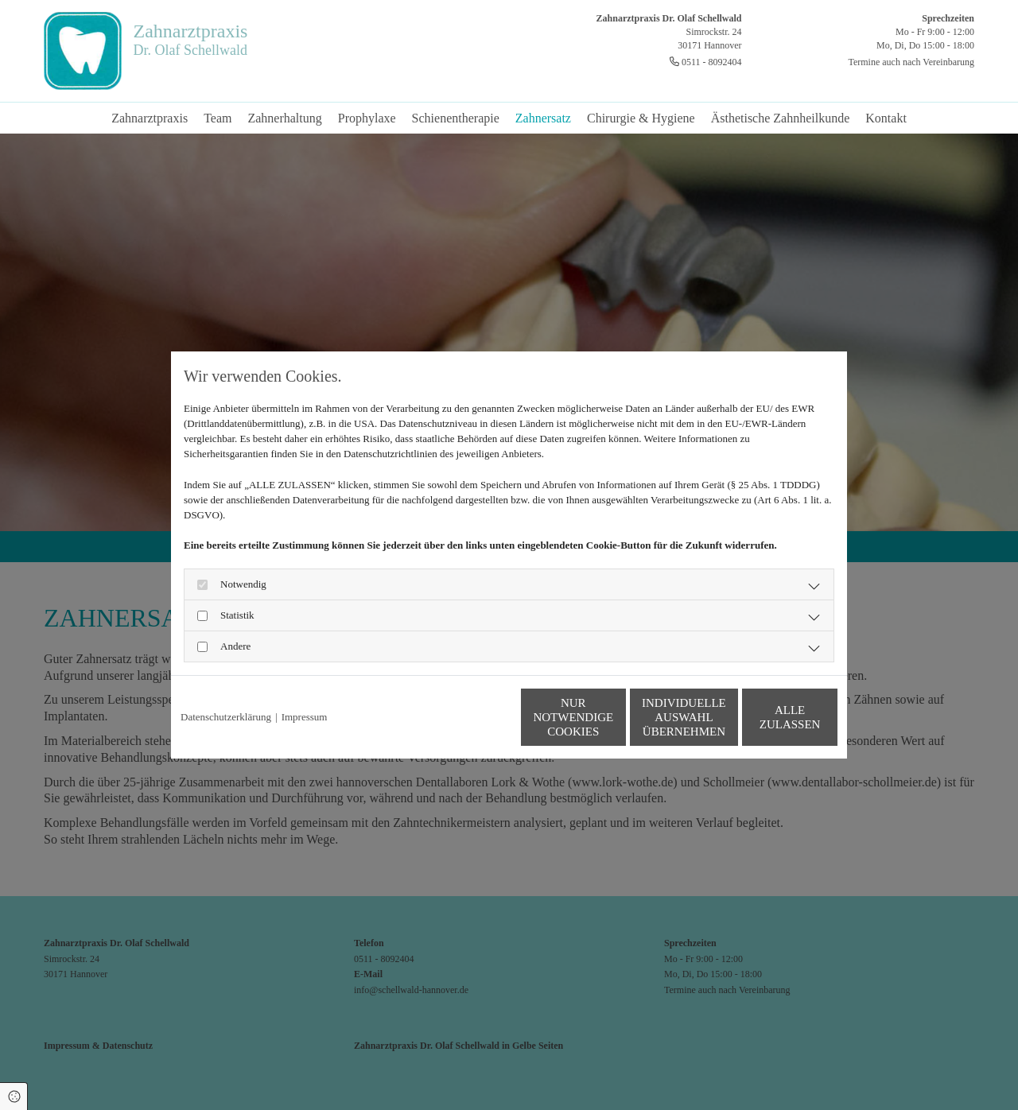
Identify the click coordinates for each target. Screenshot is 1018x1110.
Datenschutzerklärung (226, 717)
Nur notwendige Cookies (461, 717)
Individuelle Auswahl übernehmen (613, 717)
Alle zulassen (764, 717)
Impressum (305, 717)
